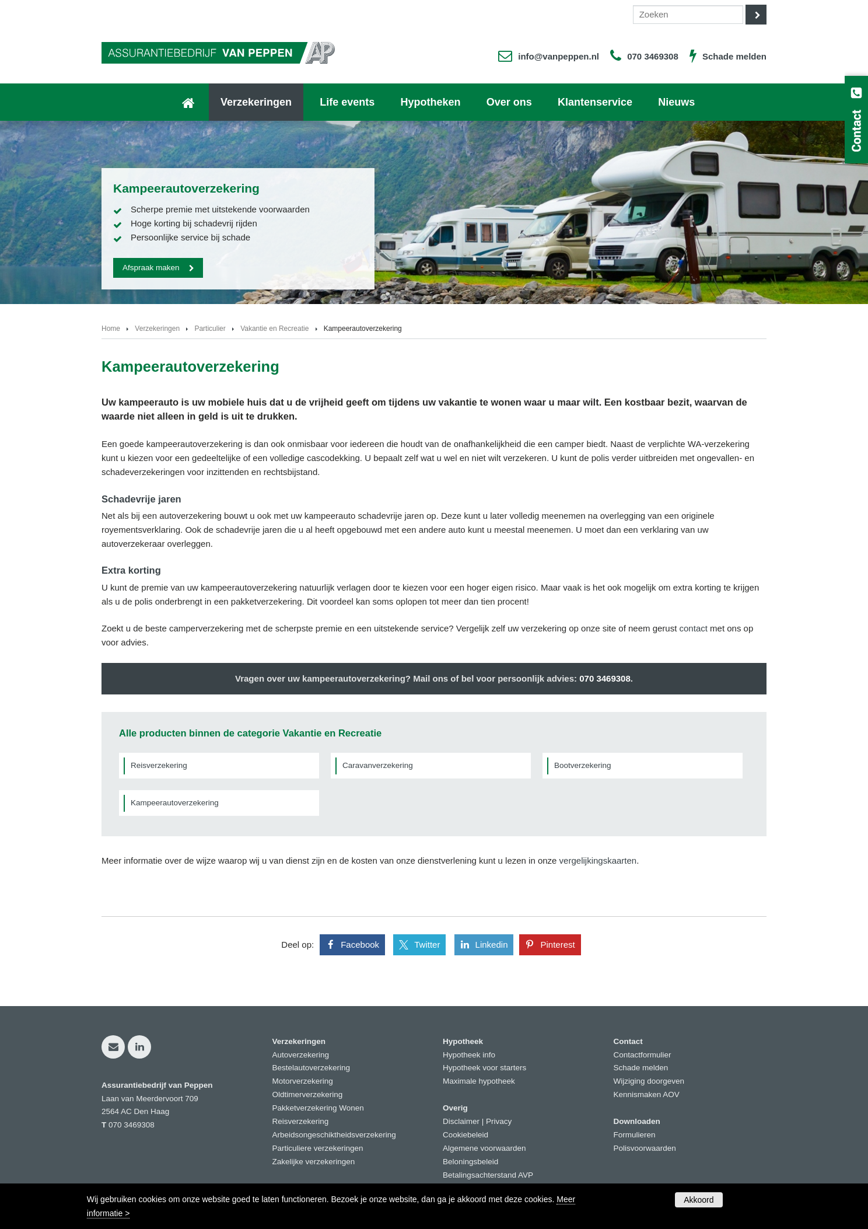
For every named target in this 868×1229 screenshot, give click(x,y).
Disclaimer (461, 1121)
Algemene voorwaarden (484, 1148)
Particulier (209, 328)
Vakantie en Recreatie (274, 328)
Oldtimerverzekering (307, 1094)
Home (111, 328)
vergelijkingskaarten (598, 860)
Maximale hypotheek (479, 1081)
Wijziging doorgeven (649, 1081)
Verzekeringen (157, 328)
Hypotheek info (469, 1054)
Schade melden (734, 56)
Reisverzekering (159, 765)
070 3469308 (652, 56)
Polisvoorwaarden (645, 1148)
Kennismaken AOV (647, 1094)
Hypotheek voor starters (484, 1067)
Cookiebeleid (465, 1134)
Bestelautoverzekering (311, 1067)
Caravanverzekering (377, 765)
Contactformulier (642, 1054)
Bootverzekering (582, 765)
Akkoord (698, 1199)
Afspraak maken (151, 267)
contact (694, 628)
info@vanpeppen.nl (558, 56)
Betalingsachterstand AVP (488, 1175)
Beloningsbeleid (470, 1161)
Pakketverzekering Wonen (318, 1108)
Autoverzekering (301, 1054)
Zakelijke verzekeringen (313, 1161)
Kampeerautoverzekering (175, 802)
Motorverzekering (302, 1081)
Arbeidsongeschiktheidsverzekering (334, 1134)
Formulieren (635, 1134)
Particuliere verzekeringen (317, 1148)
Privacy (499, 1121)
